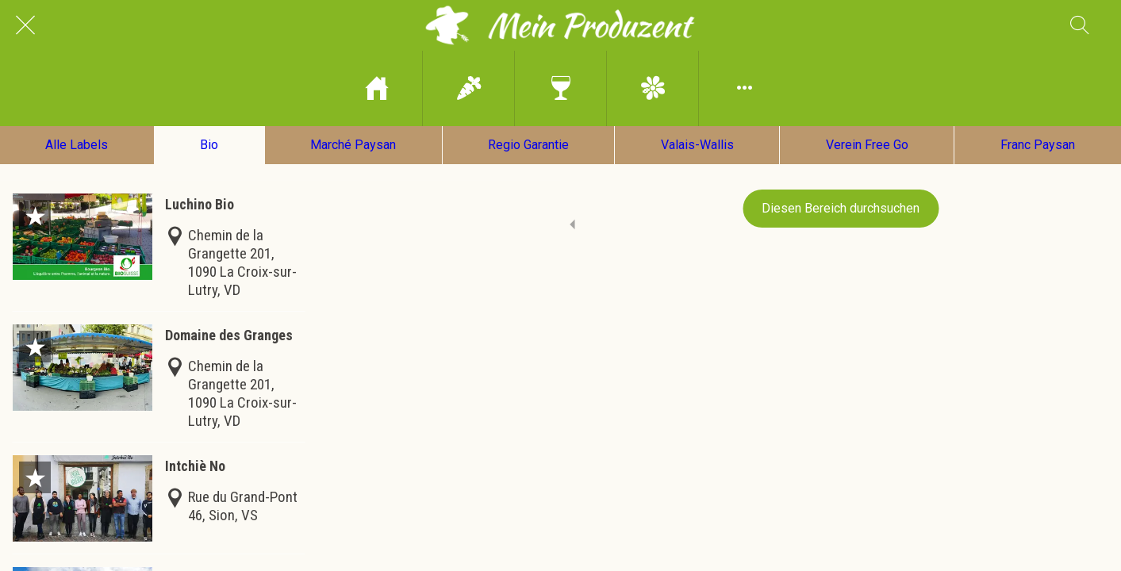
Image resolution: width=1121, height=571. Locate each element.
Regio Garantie (528, 144)
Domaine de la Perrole (229, 561)
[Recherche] (1080, 25)
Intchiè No (195, 449)
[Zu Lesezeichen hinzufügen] (35, 199)
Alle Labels (76, 144)
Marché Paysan (353, 144)
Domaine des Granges (229, 318)
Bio (209, 144)
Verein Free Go (867, 144)
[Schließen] (25, 25)
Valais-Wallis (697, 144)
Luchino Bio (199, 187)
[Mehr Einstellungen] (744, 88)
